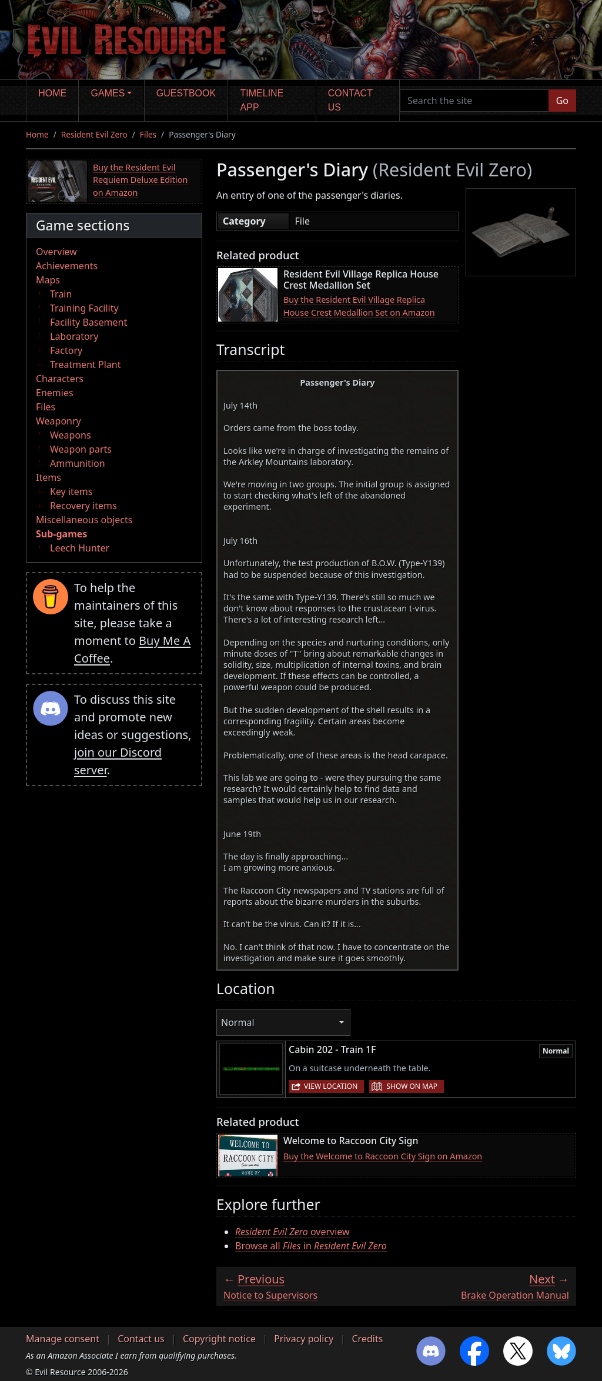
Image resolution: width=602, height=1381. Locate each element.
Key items (71, 491)
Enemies (54, 392)
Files (148, 134)
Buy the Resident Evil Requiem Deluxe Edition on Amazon (140, 180)
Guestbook (186, 93)
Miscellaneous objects (84, 519)
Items (48, 477)
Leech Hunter (79, 547)
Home (52, 93)
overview (292, 1231)
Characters (59, 378)
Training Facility (84, 308)
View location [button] (330, 1086)
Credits (367, 1338)
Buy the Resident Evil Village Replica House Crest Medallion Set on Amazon (359, 306)
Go (562, 100)
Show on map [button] (411, 1086)
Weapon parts (81, 449)
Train (61, 293)
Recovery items (83, 505)
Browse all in (311, 1245)
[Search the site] (474, 100)
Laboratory (74, 336)
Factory (66, 350)
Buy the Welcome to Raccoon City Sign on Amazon (382, 1156)
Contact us (350, 100)
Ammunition (77, 463)
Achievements (67, 265)
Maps (48, 279)
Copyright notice (219, 1338)
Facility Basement (88, 322)
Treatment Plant (85, 364)
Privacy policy (303, 1338)
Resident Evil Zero (94, 134)
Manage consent (62, 1338)
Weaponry (58, 420)
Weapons (70, 435)
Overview (56, 251)
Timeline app (262, 100)
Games (108, 93)
